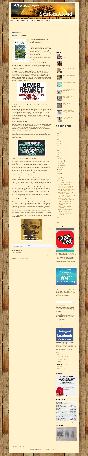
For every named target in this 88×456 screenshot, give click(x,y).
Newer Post (14, 255)
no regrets (20, 246)
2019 (58, 145)
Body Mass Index (60, 370)
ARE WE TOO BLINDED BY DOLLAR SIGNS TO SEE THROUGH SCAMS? (69, 77)
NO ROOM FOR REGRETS (64, 184)
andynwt (47, 449)
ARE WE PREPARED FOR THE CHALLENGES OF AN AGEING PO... (66, 199)
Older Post (49, 255)
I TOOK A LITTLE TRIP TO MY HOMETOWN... (69, 83)
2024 (58, 135)
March (59, 177)
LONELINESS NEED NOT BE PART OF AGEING (69, 90)
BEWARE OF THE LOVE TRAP (65, 201)
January (60, 180)
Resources (33, 20)
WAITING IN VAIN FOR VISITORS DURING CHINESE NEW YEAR (65, 187)
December (60, 160)
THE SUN (59, 361)
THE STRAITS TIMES (61, 359)
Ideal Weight (59, 366)
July (59, 169)
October (60, 163)
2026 (58, 131)
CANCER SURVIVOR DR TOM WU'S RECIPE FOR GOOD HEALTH (69, 56)
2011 (58, 217)
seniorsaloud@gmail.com (61, 320)
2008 (58, 222)
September (60, 165)
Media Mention (40, 20)
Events (17, 20)
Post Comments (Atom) (23, 258)
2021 (58, 141)
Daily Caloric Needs (61, 368)
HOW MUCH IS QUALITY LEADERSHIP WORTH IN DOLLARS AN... (66, 196)
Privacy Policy (47, 20)
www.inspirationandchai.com (42, 59)
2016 (58, 150)
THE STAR (59, 357)
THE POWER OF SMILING (64, 211)
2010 (58, 219)
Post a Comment (17, 252)
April (59, 175)
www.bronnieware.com (44, 57)
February (60, 178)
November (60, 161)
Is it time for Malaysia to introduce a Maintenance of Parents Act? (68, 111)
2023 (58, 137)
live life (16, 246)
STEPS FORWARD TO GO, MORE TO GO (69, 97)
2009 (58, 221)
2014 (58, 154)
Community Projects (24, 20)
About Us (12, 20)
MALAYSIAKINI (60, 354)
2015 (58, 152)
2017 (58, 148)
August (60, 167)
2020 (58, 143)
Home (32, 255)
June (59, 171)
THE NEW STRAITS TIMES (63, 356)
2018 (58, 147)
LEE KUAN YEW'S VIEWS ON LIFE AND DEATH (69, 62)
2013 (58, 156)
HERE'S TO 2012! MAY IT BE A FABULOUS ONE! (65, 214)
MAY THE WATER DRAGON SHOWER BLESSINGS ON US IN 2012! (66, 190)
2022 (58, 139)
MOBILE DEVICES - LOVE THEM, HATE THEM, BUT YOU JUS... (67, 193)
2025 (58, 133)
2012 (58, 158)
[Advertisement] (37, 26)
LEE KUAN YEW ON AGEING (69, 68)
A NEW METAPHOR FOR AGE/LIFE (66, 209)
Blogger (56, 449)
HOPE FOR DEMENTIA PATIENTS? (66, 182)
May (59, 173)
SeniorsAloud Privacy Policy (18, 446)
